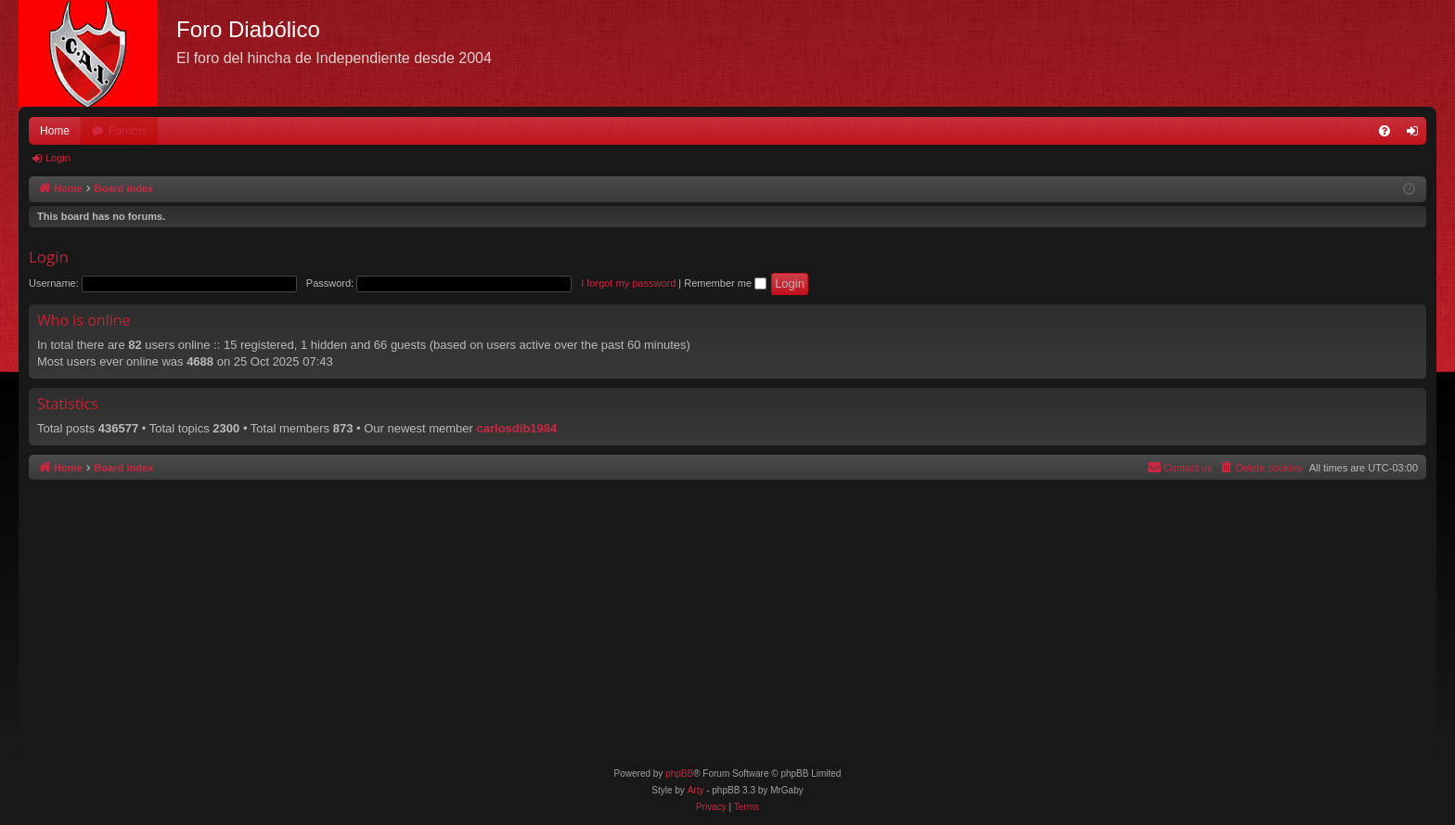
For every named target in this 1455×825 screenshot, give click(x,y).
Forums (128, 130)
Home (55, 130)
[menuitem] (1384, 131)
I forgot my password (628, 283)
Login (58, 157)
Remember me (725, 283)
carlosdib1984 (517, 428)
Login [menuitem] (1416, 134)
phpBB (679, 773)
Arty (696, 790)
